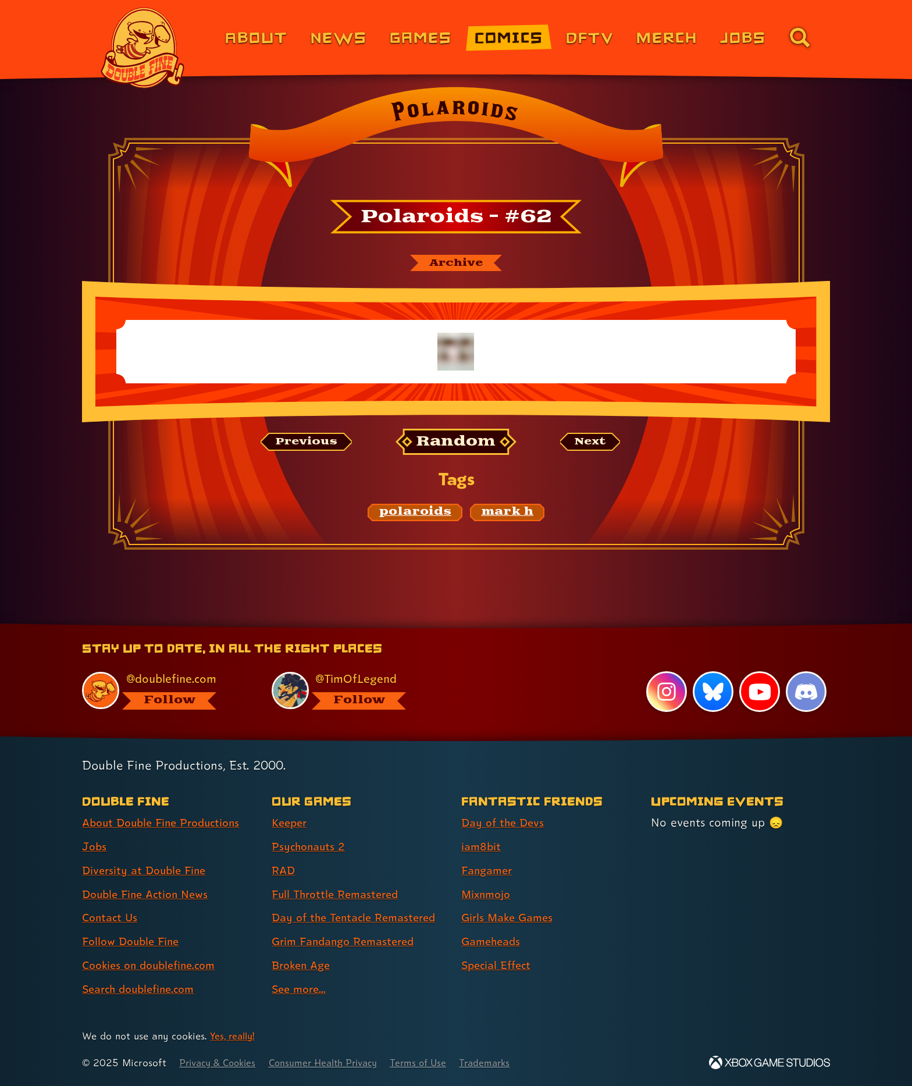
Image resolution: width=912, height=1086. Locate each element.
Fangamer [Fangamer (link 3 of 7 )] (488, 871)
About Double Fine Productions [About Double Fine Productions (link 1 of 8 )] (166, 823)
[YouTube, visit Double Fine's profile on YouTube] (759, 692)
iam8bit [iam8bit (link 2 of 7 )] (482, 847)
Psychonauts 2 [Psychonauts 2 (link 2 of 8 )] (310, 847)
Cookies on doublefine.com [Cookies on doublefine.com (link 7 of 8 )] (153, 966)
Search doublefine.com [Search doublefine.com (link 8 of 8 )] (143, 989)
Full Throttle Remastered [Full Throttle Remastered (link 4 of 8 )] (339, 895)
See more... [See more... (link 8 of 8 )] (301, 989)
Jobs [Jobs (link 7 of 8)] (743, 37)
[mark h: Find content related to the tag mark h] (507, 513)
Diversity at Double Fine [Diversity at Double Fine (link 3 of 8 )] (147, 871)
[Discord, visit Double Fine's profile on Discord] (806, 692)
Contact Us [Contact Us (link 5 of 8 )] (111, 918)
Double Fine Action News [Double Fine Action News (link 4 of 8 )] (149, 895)
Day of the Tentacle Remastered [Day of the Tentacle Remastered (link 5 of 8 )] (359, 918)
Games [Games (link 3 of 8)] (421, 37)
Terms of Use (436, 1063)
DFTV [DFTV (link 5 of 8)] (590, 37)
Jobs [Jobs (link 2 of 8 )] (95, 847)
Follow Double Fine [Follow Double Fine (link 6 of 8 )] (134, 942)
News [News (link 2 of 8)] (339, 37)
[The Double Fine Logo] (143, 47)
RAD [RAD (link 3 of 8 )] (284, 871)
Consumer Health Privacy (335, 1063)
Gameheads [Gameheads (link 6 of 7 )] (493, 942)
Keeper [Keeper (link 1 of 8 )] (291, 823)
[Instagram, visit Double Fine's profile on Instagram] (665, 692)
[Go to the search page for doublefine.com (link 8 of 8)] (799, 37)
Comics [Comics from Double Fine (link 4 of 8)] (509, 37)
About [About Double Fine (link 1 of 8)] (256, 37)
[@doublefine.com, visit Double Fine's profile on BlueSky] (163, 691)
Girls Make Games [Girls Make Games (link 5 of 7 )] (510, 918)
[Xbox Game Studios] (769, 1063)
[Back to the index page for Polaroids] (455, 141)
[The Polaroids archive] (456, 263)
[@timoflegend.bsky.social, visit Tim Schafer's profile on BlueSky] (353, 691)
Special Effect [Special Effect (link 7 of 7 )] (498, 966)
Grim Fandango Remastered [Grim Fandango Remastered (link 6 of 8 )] (348, 942)
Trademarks (506, 1063)
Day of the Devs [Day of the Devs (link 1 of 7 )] (504, 823)
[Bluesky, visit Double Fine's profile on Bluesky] (712, 692)
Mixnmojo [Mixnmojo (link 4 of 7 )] (488, 895)
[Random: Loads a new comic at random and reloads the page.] (456, 443)
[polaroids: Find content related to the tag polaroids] (415, 513)
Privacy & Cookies (220, 1063)
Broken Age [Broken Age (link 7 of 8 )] (303, 966)
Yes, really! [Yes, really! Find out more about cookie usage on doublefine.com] (234, 1036)
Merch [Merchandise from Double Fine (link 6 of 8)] (666, 37)
